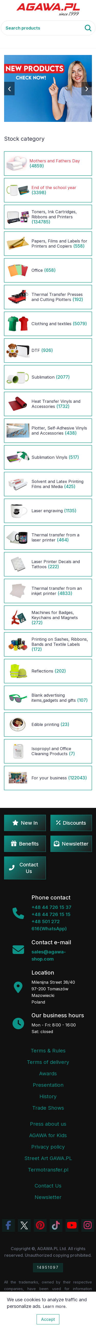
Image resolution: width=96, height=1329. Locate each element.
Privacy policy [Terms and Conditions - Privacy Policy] (48, 1147)
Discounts (71, 823)
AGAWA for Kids (48, 1135)
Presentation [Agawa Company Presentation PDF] (48, 1085)
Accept (48, 1319)
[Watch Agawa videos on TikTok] (56, 1225)
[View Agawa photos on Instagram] (87, 1225)
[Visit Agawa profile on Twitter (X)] (24, 1225)
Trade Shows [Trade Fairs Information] (48, 1108)
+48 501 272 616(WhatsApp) (49, 925)
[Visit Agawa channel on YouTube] (72, 1225)
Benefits (25, 844)
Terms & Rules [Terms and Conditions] (48, 1051)
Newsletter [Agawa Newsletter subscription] (48, 1197)
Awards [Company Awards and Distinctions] (48, 1073)
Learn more (54, 1306)
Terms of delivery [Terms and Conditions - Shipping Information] (48, 1062)
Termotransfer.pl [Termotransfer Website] (48, 1170)
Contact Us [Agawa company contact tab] (48, 1186)
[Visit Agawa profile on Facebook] (8, 1225)
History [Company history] (48, 1096)
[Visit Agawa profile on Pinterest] (40, 1225)
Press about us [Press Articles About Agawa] (48, 1124)
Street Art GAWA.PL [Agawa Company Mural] (48, 1158)
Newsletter (71, 844)
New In (25, 823)
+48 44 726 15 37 (51, 907)
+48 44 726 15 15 (50, 914)
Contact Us (23, 868)
